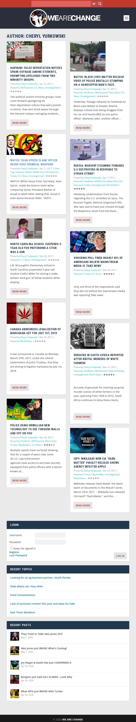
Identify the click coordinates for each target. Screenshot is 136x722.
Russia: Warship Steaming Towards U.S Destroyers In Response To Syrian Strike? (99, 169)
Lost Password (18, 555)
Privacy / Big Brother (20, 444)
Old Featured (26, 87)
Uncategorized (52, 87)
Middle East (38, 172)
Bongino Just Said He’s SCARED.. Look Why (46, 677)
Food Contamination (22, 595)
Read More (19, 122)
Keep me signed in (25, 548)
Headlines (25, 440)
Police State (50, 440)
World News (26, 341)
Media (28, 172)
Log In (120, 556)
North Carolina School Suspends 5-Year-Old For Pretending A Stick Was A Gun (36, 248)
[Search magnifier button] (100, 4)
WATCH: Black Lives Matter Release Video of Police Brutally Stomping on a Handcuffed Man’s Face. (99, 81)
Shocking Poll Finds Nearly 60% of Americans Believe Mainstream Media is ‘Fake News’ (98, 262)
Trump (13, 175)
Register (14, 552)
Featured (14, 87)
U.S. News (39, 87)
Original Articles (116, 370)
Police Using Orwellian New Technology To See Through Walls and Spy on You (35, 429)
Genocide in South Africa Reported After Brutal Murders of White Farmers (99, 359)
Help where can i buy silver (26, 586)
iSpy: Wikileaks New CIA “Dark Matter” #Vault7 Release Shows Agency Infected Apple (96, 462)
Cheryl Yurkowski (28, 83)
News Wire (112, 181)
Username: (15, 535)
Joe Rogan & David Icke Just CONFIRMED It (46, 662)
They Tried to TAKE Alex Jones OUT (42, 634)
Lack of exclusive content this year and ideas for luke (42, 603)
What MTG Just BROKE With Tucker (42, 691)
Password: (15, 542)
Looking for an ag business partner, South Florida (40, 577)
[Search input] (62, 4)
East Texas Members (22, 612)
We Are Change (72, 719)
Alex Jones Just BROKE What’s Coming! (44, 648)
